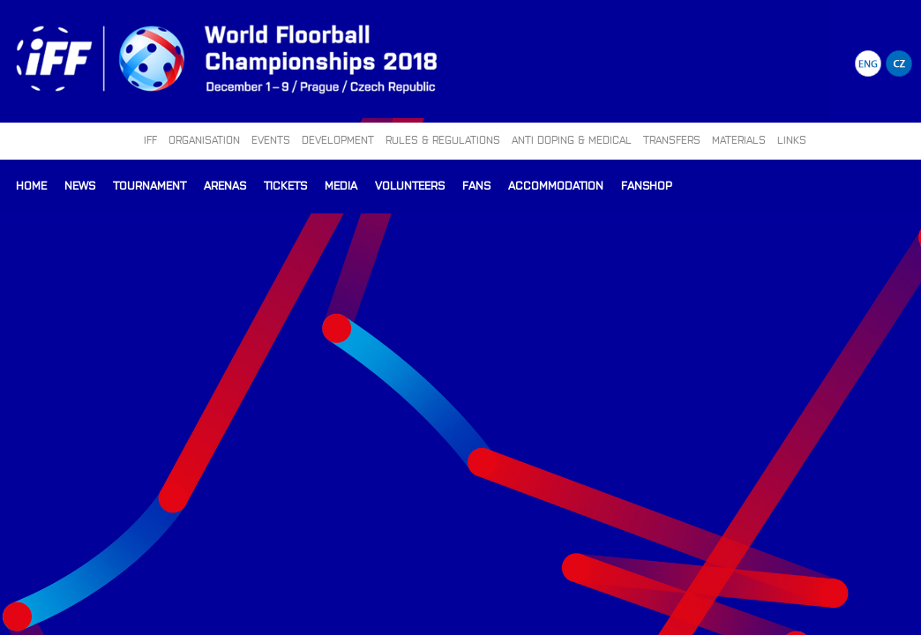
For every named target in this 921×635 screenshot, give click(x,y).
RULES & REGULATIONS (443, 139)
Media (341, 184)
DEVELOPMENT (338, 139)
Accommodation (555, 184)
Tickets (285, 184)
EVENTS (270, 139)
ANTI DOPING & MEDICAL (572, 139)
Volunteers (410, 184)
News (79, 184)
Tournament (149, 184)
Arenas (225, 184)
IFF (150, 139)
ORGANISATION (204, 139)
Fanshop (646, 184)
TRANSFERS (671, 139)
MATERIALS (739, 139)
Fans (476, 184)
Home (31, 184)
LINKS (791, 139)
